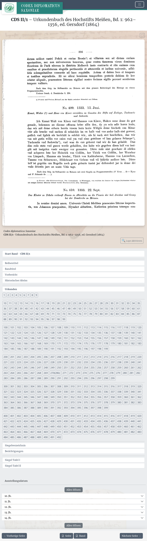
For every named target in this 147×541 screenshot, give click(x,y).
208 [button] (59, 357)
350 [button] (59, 397)
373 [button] (72, 402)
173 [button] (72, 343)
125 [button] (32, 332)
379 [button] (113, 402)
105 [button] (39, 327)
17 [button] (42, 303)
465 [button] (19, 432)
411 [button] (79, 416)
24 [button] (79, 303)
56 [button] (112, 308)
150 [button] (59, 338)
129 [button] (59, 332)
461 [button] (133, 426)
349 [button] (52, 397)
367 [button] (32, 402)
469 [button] (46, 432)
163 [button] (6, 343)
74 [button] (69, 314)
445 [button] (26, 426)
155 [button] (93, 338)
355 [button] (93, 397)
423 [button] (19, 421)
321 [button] (6, 391)
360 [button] (126, 397)
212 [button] (86, 357)
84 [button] (122, 314)
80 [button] (101, 314)
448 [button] (46, 426)
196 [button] (86, 348)
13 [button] (21, 303)
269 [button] (46, 373)
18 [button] (47, 303)
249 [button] (52, 367)
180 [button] (119, 343)
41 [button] (31, 308)
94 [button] (37, 319)
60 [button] (133, 308)
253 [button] (79, 367)
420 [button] (139, 416)
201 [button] (12, 357)
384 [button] (6, 407)
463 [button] (6, 432)
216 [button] (113, 357)
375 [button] (86, 402)
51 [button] (85, 308)
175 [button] (86, 343)
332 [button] (79, 391)
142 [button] (6, 338)
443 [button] (12, 426)
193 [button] (66, 348)
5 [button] (20, 295)
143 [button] (12, 338)
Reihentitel (11, 263)
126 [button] (39, 332)
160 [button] (126, 338)
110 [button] (72, 327)
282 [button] (138, 373)
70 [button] (47, 314)
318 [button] (126, 386)
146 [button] (32, 338)
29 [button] (106, 303)
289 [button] (46, 378)
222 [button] (12, 362)
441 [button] (139, 421)
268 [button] (39, 373)
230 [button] (66, 362)
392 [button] (59, 407)
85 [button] (128, 314)
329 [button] (59, 391)
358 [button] (113, 397)
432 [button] (79, 421)
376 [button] (93, 402)
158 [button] (113, 338)
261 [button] (133, 367)
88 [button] (5, 319)
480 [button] (119, 432)
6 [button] (24, 295)
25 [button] (85, 303)
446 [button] (32, 426)
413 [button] (93, 416)
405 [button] (39, 416)
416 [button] (113, 416)
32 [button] (122, 303)
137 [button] (113, 332)
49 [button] (74, 308)
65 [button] (21, 314)
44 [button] (47, 308)
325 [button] (32, 391)
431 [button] (72, 421)
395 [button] (79, 407)
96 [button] (47, 319)
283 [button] (6, 378)
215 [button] (106, 357)
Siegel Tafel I (12, 459)
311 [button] (79, 386)
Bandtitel (10, 268)
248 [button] (46, 367)
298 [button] (106, 378)
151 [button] (66, 338)
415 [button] (106, 416)
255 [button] (93, 367)
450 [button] (59, 426)
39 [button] (21, 308)
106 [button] (46, 327)
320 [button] (139, 386)
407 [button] (52, 416)
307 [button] (52, 386)
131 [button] (72, 332)
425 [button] (32, 421)
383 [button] (139, 402)
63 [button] (10, 314)
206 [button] (46, 357)
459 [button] (119, 426)
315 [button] (106, 386)
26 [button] (90, 303)
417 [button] (119, 416)
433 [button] (86, 421)
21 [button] (63, 303)
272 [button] (71, 373)
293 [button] (72, 378)
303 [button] (26, 386)
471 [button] (59, 432)
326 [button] (39, 391)
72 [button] (58, 314)
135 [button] (99, 332)
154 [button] (86, 338)
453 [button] (79, 426)
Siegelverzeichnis (15, 445)
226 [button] (39, 362)
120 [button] (139, 327)
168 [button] (39, 343)
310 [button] (72, 386)
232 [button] (79, 362)
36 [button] (5, 308)
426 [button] (39, 421)
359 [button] (119, 397)
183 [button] (139, 343)
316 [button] (113, 386)
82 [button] (112, 314)
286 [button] (26, 378)
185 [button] (12, 348)
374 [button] (79, 402)
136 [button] (106, 332)
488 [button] (32, 437)
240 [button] (133, 362)
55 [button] (106, 308)
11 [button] (10, 303)
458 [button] (113, 426)
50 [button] (79, 308)
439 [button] (126, 421)
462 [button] (139, 426)
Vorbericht (11, 274)
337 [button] (113, 391)
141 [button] (139, 332)
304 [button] (32, 386)
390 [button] (46, 407)
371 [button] (59, 402)
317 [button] (119, 386)
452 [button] (72, 426)
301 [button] (12, 386)
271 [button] (65, 373)
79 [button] (96, 314)
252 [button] (72, 367)
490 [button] (46, 437)
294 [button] (79, 378)
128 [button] (52, 332)
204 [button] (32, 357)
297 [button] (99, 378)
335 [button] (99, 391)
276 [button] (98, 373)
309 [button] (66, 386)
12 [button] (15, 303)
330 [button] (66, 391)
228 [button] (52, 362)
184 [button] (6, 348)
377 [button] (99, 402)
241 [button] (139, 362)
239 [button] (126, 362)
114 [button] (99, 327)
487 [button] (26, 437)
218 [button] (126, 357)
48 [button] (69, 308)
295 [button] (86, 378)
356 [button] (99, 397)
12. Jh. (8, 506)
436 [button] (106, 421)
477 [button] (99, 432)
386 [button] (19, 407)
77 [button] (85, 314)
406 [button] (46, 416)
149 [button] (52, 338)
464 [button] (12, 432)
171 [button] (59, 343)
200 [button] (6, 357)
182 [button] (133, 343)
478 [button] (106, 432)
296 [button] (93, 378)
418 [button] (126, 416)
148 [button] (46, 338)
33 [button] (128, 303)
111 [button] (79, 327)
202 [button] (19, 357)
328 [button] (52, 391)
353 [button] (79, 397)
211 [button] (79, 357)
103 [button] (26, 327)
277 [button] (105, 373)
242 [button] (6, 367)
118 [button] (126, 327)
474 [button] (79, 432)
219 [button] (133, 357)
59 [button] (128, 308)
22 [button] (69, 303)
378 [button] (106, 402)
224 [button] (26, 362)
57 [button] (117, 308)
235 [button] (99, 362)
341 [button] (139, 391)
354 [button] (86, 397)
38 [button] (15, 308)
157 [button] (106, 338)
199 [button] (106, 348)
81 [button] (106, 314)
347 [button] (39, 397)
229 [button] (59, 362)
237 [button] (113, 362)
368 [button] (39, 402)
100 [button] (6, 327)
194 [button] (72, 348)
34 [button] (133, 303)
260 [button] (126, 367)
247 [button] (39, 367)
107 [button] (52, 327)
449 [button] (52, 426)
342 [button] (6, 397)
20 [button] (58, 303)
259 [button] (119, 367)
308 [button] (59, 386)
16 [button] (37, 303)
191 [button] (52, 348)
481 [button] (126, 432)
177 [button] (99, 343)
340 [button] (133, 391)
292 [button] (66, 378)
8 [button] (32, 295)
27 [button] (96, 303)
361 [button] (133, 397)
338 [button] (119, 391)
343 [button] (12, 397)
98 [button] (58, 319)
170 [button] (52, 343)
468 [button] (39, 432)
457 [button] (106, 426)
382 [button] (133, 402)
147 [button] (39, 338)
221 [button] (6, 362)
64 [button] (15, 314)
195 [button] (79, 348)
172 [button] (66, 343)
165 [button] (19, 343)
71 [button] (53, 314)
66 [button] (26, 314)
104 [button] (32, 327)
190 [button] (46, 348)
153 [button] (79, 338)
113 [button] (93, 327)
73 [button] (63, 314)
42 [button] (37, 308)
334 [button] (93, 391)
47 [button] (63, 308)
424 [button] (26, 421)
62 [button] (5, 314)
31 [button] (117, 303)
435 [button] (99, 421)
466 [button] (26, 432)
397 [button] (93, 407)
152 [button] (72, 338)
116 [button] (113, 327)
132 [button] (79, 332)
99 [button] (63, 319)
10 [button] (5, 303)
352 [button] (72, 397)
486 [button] (19, 437)
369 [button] (46, 402)
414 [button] (99, 416)
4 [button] (16, 295)
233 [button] (86, 362)
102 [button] (19, 327)
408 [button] (59, 416)
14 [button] (26, 303)
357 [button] (106, 397)
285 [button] (19, 378)
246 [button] (32, 367)
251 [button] (66, 367)
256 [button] (99, 367)
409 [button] (66, 416)
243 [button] (12, 367)
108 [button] (59, 327)
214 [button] (99, 357)
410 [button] (72, 416)
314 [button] (99, 386)
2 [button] (8, 295)
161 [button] (133, 338)
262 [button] (139, 367)
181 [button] (126, 343)
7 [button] (28, 295)
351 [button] (66, 397)
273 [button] (78, 373)
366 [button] (26, 402)
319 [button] (133, 386)
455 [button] (93, 426)
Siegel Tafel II (13, 465)
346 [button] (32, 397)
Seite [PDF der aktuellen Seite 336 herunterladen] (66, 535)
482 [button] (133, 432)
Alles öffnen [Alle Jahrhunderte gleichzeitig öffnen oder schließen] (73, 489)
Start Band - (17, 253)
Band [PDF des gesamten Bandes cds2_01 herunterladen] (80, 535)
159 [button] (119, 338)
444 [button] (19, 426)
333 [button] (86, 391)
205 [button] (39, 357)
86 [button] (133, 314)
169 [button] (46, 343)
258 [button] (113, 367)
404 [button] (32, 416)
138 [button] (119, 332)
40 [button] (26, 308)
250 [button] (59, 367)
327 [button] (46, 391)
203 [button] (26, 357)
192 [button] (59, 348)
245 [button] (26, 367)
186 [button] (19, 348)
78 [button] (90, 314)
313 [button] (93, 386)
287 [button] (32, 378)
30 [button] (112, 303)
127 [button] (46, 332)
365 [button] (19, 402)
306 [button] (46, 386)
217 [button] (119, 357)
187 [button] (26, 348)
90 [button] (15, 319)
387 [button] (26, 407)
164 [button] (12, 343)
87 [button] (138, 314)
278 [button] (111, 373)
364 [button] (12, 402)
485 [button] (12, 437)
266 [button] (26, 373)
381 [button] (126, 402)
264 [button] (12, 373)
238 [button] (119, 362)
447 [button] (39, 426)
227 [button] (46, 362)
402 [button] (19, 416)
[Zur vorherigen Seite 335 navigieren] (14, 536)
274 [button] (85, 373)
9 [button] (36, 295)
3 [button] (12, 295)
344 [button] (19, 397)
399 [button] (106, 407)
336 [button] (106, 391)
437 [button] (113, 421)
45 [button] (53, 308)
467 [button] (32, 432)
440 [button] (133, 421)
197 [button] (93, 348)
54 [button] (101, 308)
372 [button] (66, 402)
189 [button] (39, 348)
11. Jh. (8, 501)
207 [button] (52, 357)
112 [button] (86, 327)
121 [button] (6, 332)
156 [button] (99, 338)
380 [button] (119, 402)
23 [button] (74, 303)
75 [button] (74, 314)
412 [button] (86, 416)
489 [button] (39, 437)
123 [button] (19, 332)
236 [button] (106, 362)
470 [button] (52, 432)
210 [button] (72, 357)
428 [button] (52, 421)
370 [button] (52, 402)
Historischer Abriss (16, 280)
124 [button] (26, 332)
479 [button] (113, 432)
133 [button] (86, 332)
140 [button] (133, 332)
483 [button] (139, 432)
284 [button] (12, 378)
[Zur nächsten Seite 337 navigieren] (131, 536)
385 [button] (12, 407)
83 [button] (117, 314)
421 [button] (6, 421)
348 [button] (46, 397)
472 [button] (66, 432)
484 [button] (6, 437)
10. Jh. (8, 495)
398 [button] (99, 407)
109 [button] (66, 327)
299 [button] (113, 378)
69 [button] (42, 314)
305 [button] (39, 386)
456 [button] (99, 426)
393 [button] (66, 407)
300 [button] (6, 386)
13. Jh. (8, 512)
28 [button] (101, 303)
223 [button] (19, 362)
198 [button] (99, 348)
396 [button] (86, 407)
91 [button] (21, 319)
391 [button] (52, 407)
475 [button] (86, 432)
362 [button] (139, 397)
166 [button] (26, 343)
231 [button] (72, 362)
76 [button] (79, 314)
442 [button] (6, 426)
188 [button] (32, 348)
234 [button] (93, 362)
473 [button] (72, 432)
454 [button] (86, 426)
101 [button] (12, 327)
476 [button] (93, 432)
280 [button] (125, 373)
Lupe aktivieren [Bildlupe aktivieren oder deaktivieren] (132, 240)
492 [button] (59, 437)
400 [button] (6, 416)
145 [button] (26, 338)
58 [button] (122, 308)
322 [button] (12, 391)
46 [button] (58, 308)
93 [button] (31, 319)
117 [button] (119, 327)
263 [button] (6, 373)
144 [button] (19, 338)
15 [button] (31, 303)
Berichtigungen (14, 451)
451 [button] (66, 426)
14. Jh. (8, 517)
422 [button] (12, 421)
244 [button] (19, 367)
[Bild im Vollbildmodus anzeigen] (142, 35)
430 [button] (66, 421)
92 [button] (26, 319)
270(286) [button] (55, 373)
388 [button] (32, 407)
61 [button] (138, 308)
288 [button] (39, 378)
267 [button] (32, 373)
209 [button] (66, 357)
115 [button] (106, 327)
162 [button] (139, 338)
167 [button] (32, 343)
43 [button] (42, 308)
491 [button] (52, 437)
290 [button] (52, 378)
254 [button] (86, 367)
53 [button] (96, 308)
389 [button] (39, 407)
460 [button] (126, 426)
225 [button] (32, 362)
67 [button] (31, 314)
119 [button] (133, 327)
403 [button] (26, 416)
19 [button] (53, 303)
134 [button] (93, 332)
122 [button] (12, 332)
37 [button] (10, 308)
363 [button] (6, 402)
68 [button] (37, 314)
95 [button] (42, 319)
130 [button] (66, 332)
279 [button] (118, 373)
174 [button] (79, 343)
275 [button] (91, 373)
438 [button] (119, 421)
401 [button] (12, 416)
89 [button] (10, 319)
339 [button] (126, 391)
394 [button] (72, 407)
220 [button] (139, 357)
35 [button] (138, 303)
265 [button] (19, 373)
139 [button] (126, 332)
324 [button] (26, 391)
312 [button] (86, 386)
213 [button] (93, 357)
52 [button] (90, 308)
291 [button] (59, 378)
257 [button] (106, 367)
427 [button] (46, 421)
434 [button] (93, 421)
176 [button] (93, 343)
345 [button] (26, 397)
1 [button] (4, 295)
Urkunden (11, 289)
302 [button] (19, 386)
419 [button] (133, 416)
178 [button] (106, 343)
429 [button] (59, 421)
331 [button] (72, 391)
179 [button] (113, 343)
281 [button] (131, 373)
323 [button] (19, 391)
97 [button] (53, 319)
